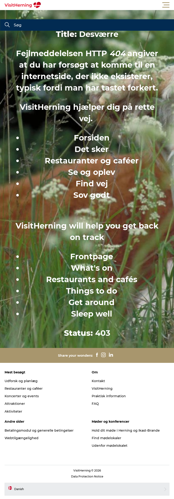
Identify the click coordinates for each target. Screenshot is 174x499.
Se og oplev (91, 172)
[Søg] (7, 25)
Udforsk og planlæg (21, 381)
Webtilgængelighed (22, 438)
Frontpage (91, 256)
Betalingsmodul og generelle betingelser (39, 430)
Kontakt (98, 381)
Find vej (92, 183)
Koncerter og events (22, 396)
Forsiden (92, 138)
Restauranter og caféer (92, 160)
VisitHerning (102, 388)
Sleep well (91, 314)
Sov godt (91, 195)
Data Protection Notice (87, 476)
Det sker (92, 149)
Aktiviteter (13, 411)
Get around (92, 302)
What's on (92, 268)
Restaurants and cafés (91, 279)
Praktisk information (109, 396)
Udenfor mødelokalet (109, 446)
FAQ (95, 404)
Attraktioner (15, 404)
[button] (107, 5)
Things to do (91, 291)
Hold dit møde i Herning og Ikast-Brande (126, 430)
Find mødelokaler (106, 438)
